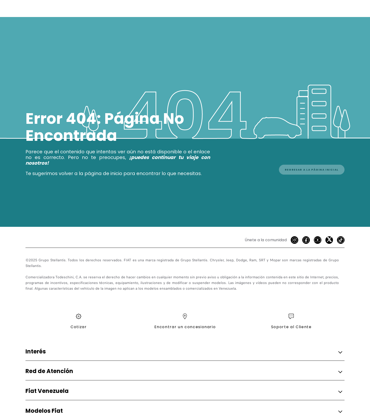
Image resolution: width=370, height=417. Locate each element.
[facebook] (306, 240)
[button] (183, 352)
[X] (329, 240)
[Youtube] (317, 240)
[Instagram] (294, 240)
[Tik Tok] (341, 240)
